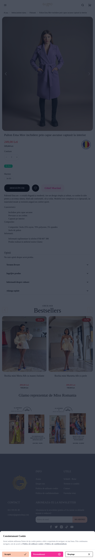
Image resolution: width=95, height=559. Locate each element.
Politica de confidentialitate (56, 544)
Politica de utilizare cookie (33, 544)
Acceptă (15, 554)
